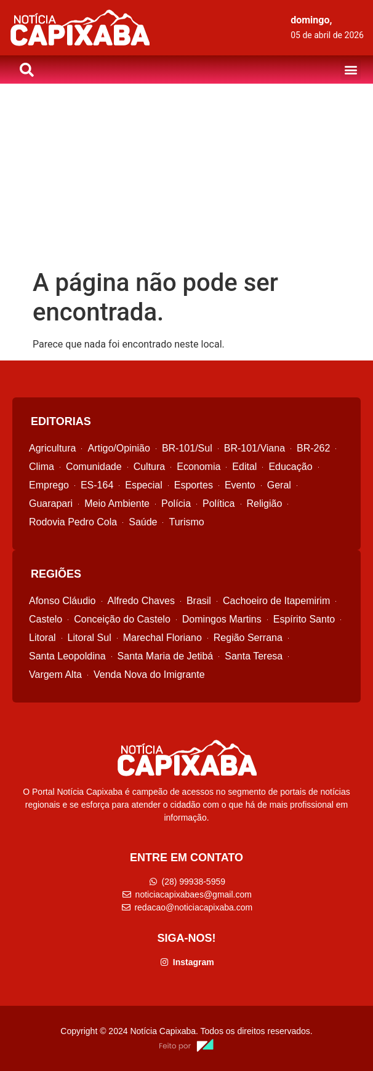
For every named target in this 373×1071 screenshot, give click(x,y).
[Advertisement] (186, 176)
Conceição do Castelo (122, 619)
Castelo (45, 619)
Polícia (176, 503)
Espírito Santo (304, 619)
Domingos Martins (222, 619)
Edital (244, 466)
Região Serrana (248, 637)
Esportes (193, 485)
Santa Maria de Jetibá (166, 656)
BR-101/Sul (187, 448)
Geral (279, 485)
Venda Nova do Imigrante (149, 674)
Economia (198, 466)
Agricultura (52, 448)
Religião (265, 503)
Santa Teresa (254, 656)
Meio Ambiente (117, 503)
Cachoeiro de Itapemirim (276, 600)
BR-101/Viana (254, 448)
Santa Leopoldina (67, 656)
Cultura (150, 466)
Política (219, 503)
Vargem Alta (55, 674)
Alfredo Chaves (141, 600)
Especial (143, 485)
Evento (240, 485)
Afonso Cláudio (62, 600)
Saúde (143, 522)
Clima (41, 466)
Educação (290, 466)
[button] (350, 70)
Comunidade (94, 466)
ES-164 (97, 485)
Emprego (49, 485)
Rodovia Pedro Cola (73, 522)
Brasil (198, 600)
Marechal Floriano (162, 637)
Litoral (42, 637)
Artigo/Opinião (118, 448)
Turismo (186, 522)
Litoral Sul (89, 637)
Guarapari (51, 503)
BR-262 (313, 448)
